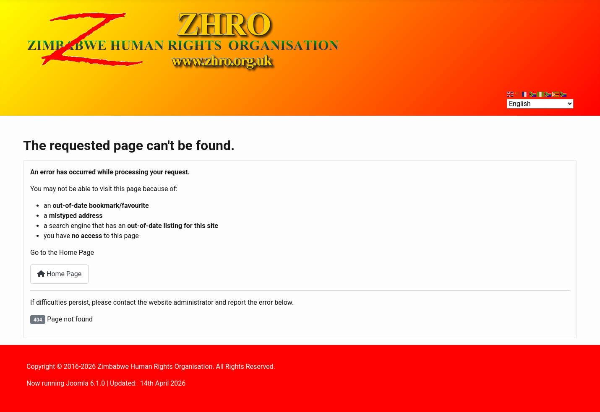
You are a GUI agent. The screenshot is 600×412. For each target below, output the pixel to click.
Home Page (59, 274)
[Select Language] (540, 104)
